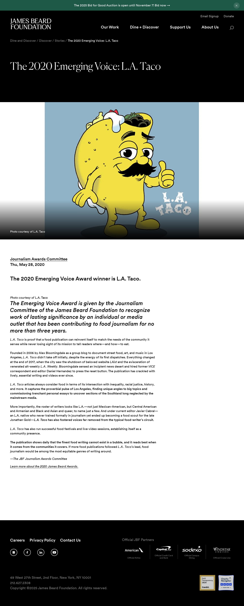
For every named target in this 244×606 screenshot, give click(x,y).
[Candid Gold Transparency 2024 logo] (207, 589)
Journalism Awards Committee (38, 259)
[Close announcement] (237, 5)
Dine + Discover (144, 27)
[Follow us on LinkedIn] (41, 552)
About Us (210, 27)
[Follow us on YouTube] (54, 552)
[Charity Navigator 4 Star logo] (226, 589)
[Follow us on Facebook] (27, 552)
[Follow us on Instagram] (13, 552)
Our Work (110, 27)
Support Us (180, 27)
